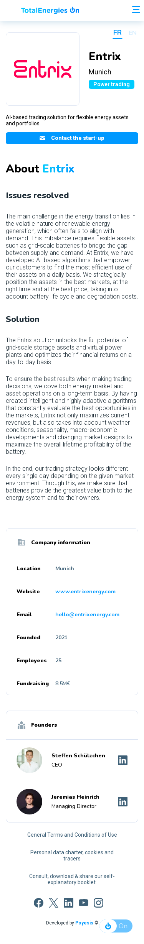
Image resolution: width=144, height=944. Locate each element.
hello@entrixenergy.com (87, 614)
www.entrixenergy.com (85, 591)
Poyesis (84, 923)
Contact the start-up (72, 138)
